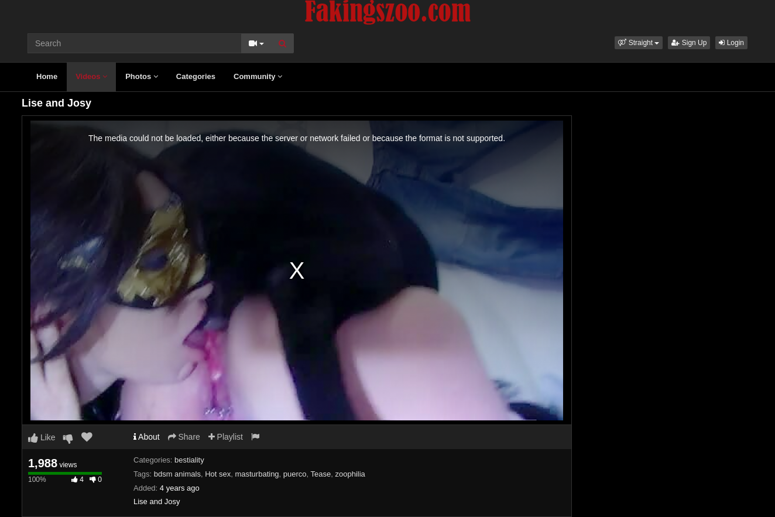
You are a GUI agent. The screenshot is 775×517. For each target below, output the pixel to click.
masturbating (257, 474)
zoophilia (350, 474)
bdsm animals (177, 474)
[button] (639, 42)
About (146, 436)
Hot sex (218, 474)
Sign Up (689, 43)
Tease (321, 474)
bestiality (189, 460)
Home (46, 76)
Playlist (225, 436)
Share (184, 436)
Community (258, 76)
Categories (195, 76)
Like (42, 437)
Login (731, 43)
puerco (295, 474)
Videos (91, 76)
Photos (141, 76)
